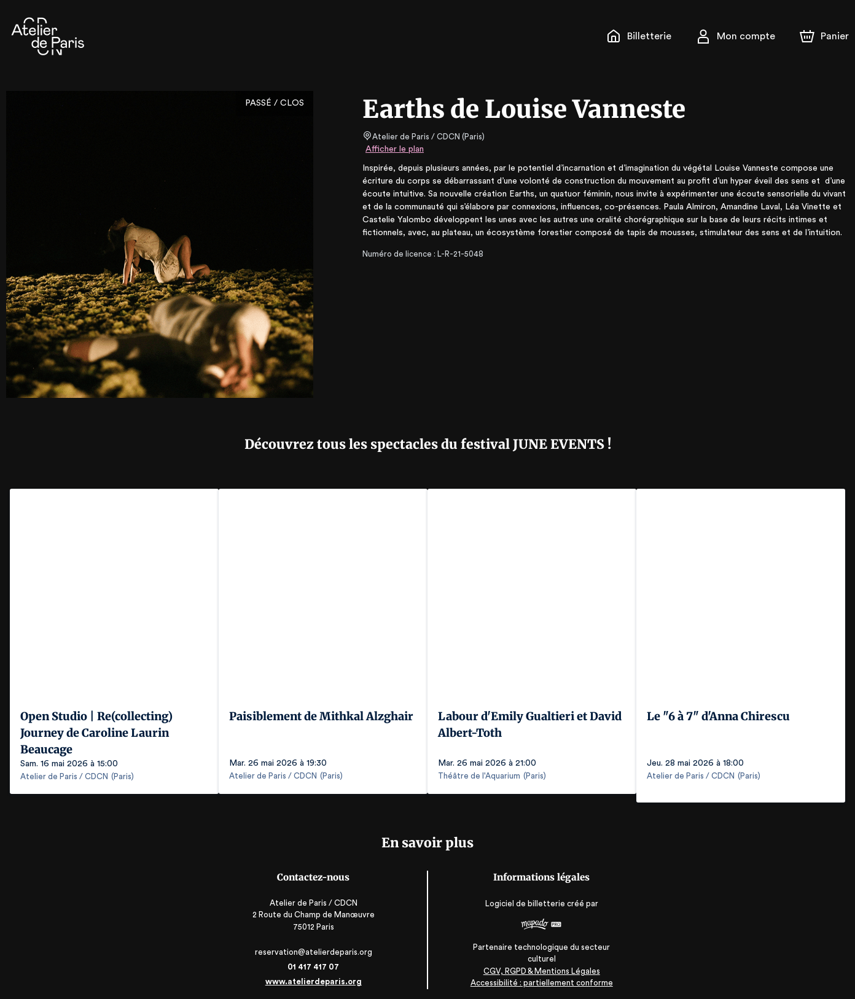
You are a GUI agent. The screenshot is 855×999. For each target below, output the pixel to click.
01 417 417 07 (314, 958)
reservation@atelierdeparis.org (314, 943)
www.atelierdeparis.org (314, 973)
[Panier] (824, 36)
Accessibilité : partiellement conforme (541, 974)
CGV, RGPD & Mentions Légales (541, 962)
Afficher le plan (393, 149)
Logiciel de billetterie (525, 895)
